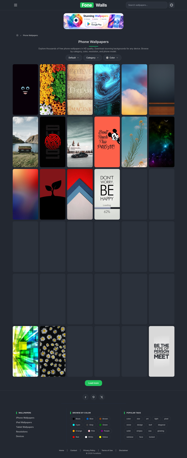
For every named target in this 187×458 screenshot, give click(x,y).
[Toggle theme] (171, 5)
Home (61, 450)
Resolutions (22, 431)
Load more (93, 383)
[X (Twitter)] (102, 397)
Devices (20, 436)
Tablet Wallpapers (25, 427)
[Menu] (15, 5)
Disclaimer (123, 450)
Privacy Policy (89, 450)
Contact (73, 450)
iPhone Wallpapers (25, 417)
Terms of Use (107, 450)
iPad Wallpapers (24, 422)
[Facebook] (85, 397)
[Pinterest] (93, 397)
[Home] (17, 35)
